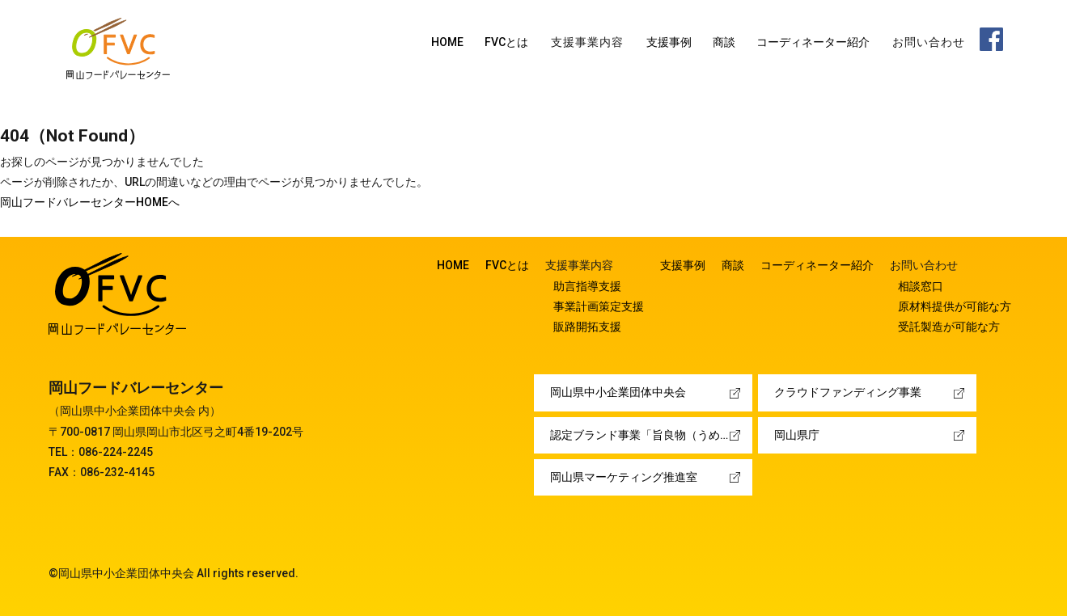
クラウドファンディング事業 (847, 392)
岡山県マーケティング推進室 (623, 476)
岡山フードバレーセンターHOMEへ (90, 202)
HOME (447, 42)
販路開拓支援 (587, 326)
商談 (724, 42)
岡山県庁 (796, 434)
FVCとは (506, 42)
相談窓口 (920, 286)
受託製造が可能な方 (949, 326)
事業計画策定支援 (598, 306)
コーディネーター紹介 (813, 42)
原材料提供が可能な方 (954, 306)
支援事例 (669, 42)
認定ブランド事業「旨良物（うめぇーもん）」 (651, 434)
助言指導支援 (587, 286)
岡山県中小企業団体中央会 (618, 392)
